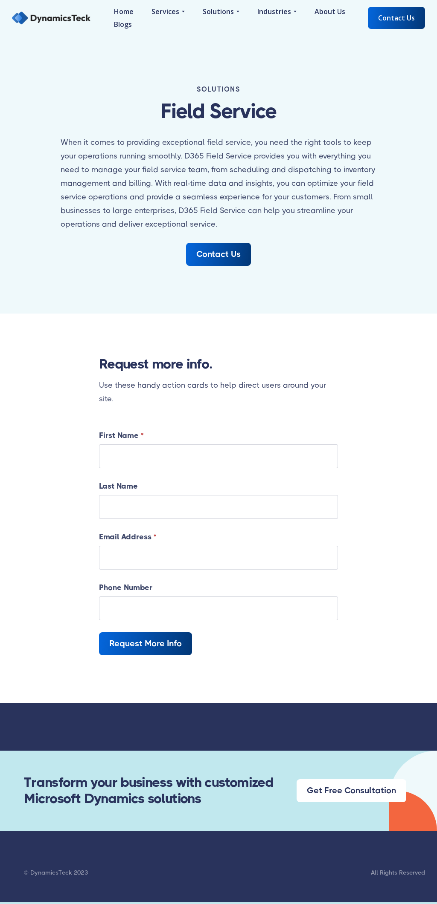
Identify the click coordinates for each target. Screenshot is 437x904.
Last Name (118, 486)
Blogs (123, 24)
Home (124, 11)
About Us (330, 11)
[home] (51, 18)
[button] (168, 11)
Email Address (127, 537)
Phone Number (125, 587)
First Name (121, 435)
